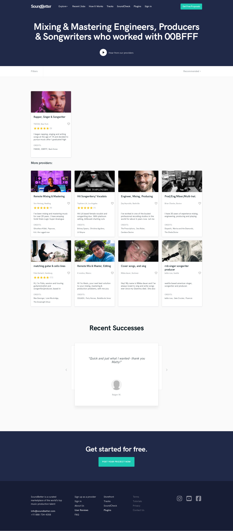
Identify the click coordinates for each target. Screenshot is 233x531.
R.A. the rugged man (42, 232)
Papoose (51, 229)
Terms (136, 497)
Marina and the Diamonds (183, 229)
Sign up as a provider (85, 497)
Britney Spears (83, 229)
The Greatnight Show (42, 302)
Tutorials (137, 501)
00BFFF (44, 149)
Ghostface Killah (40, 229)
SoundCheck (123, 6)
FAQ (77, 514)
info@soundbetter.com (43, 511)
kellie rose (169, 298)
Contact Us (138, 510)
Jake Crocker (179, 298)
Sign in (148, 6)
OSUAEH (80, 298)
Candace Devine (127, 232)
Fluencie (189, 298)
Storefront (109, 497)
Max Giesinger (39, 298)
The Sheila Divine (171, 232)
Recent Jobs (78, 6)
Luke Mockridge (52, 298)
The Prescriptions (128, 229)
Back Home (53, 149)
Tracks (110, 6)
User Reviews (81, 510)
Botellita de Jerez (104, 298)
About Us (79, 506)
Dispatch (168, 229)
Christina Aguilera (97, 229)
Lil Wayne (81, 232)
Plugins (137, 6)
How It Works (96, 6)
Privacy (136, 506)
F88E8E (37, 149)
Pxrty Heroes (91, 298)
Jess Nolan (140, 229)
